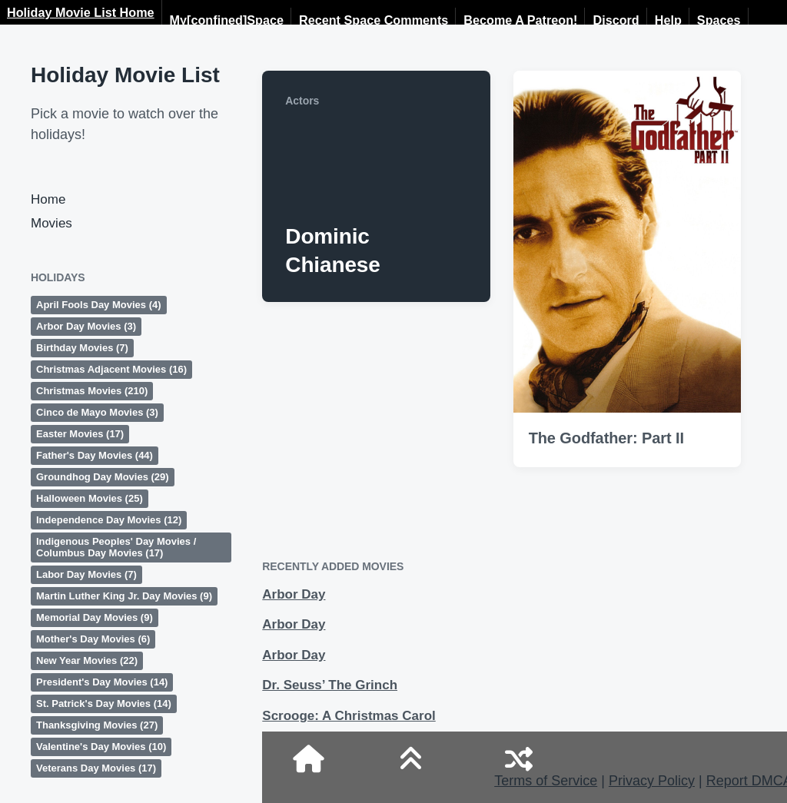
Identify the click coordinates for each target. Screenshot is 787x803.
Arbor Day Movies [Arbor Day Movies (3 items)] (86, 326)
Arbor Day (293, 594)
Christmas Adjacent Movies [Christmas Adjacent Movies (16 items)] (111, 369)
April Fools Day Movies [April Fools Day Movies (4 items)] (98, 304)
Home (48, 199)
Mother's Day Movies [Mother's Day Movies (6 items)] (93, 639)
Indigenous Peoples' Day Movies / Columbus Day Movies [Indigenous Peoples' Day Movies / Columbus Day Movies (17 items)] (116, 547)
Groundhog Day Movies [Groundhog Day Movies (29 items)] (102, 477)
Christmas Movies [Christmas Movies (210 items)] (92, 391)
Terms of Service (545, 780)
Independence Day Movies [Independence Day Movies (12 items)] (108, 520)
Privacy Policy (652, 780)
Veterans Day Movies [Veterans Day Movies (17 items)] (96, 768)
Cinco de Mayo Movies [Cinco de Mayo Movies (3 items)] (97, 412)
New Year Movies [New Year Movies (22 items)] (87, 660)
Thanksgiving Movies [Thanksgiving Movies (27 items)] (97, 725)
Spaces (719, 20)
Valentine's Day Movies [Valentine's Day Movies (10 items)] (101, 746)
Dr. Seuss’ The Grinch (329, 685)
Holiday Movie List (125, 75)
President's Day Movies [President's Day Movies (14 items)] (102, 682)
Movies (51, 223)
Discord (616, 20)
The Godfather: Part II (606, 438)
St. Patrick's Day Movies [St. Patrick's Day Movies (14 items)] (103, 703)
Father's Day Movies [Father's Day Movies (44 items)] (94, 455)
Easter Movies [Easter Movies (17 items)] (80, 434)
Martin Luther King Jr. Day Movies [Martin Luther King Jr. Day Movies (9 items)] (124, 596)
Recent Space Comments (373, 20)
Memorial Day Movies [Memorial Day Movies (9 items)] (94, 617)
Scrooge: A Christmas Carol (348, 715)
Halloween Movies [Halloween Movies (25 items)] (89, 498)
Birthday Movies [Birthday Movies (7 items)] (82, 347)
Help (668, 20)
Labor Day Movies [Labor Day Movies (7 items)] (86, 574)
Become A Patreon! (520, 20)
